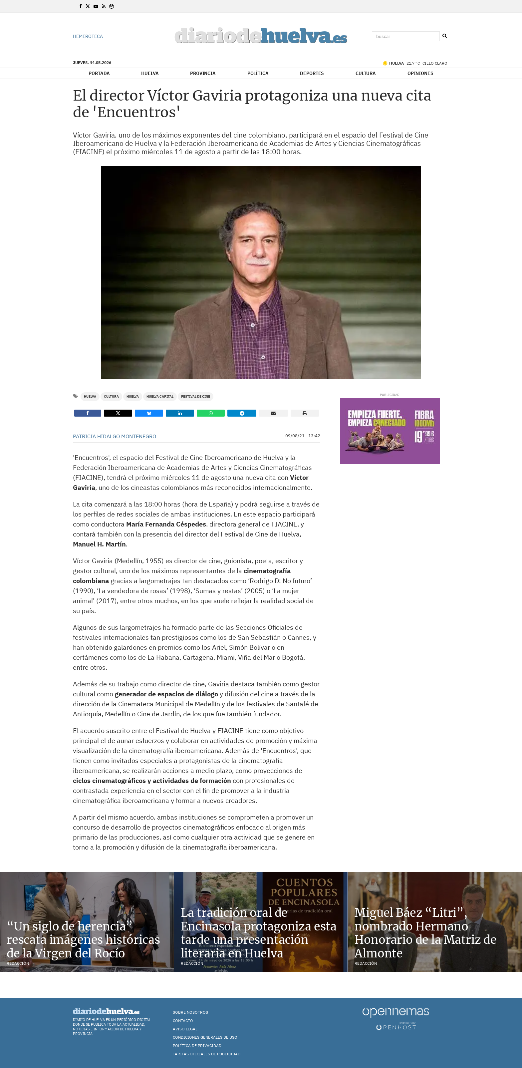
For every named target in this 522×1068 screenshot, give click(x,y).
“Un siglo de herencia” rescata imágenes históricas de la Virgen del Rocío (83, 940)
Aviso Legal (185, 1028)
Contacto (183, 1020)
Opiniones (420, 73)
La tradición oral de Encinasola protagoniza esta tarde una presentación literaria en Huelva (259, 933)
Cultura (366, 73)
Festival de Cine (195, 396)
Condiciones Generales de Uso (205, 1037)
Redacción (18, 963)
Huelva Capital (159, 396)
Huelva (149, 73)
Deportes (312, 73)
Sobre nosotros (190, 1012)
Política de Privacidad (197, 1045)
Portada (99, 73)
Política (258, 73)
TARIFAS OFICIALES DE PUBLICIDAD (206, 1053)
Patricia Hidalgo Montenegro (114, 436)
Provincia (203, 73)
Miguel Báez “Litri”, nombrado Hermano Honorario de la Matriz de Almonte (426, 933)
